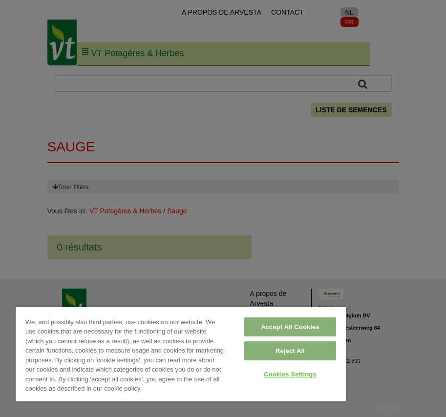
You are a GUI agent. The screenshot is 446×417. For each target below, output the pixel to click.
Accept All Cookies (290, 327)
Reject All (290, 350)
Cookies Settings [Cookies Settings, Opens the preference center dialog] (290, 374)
